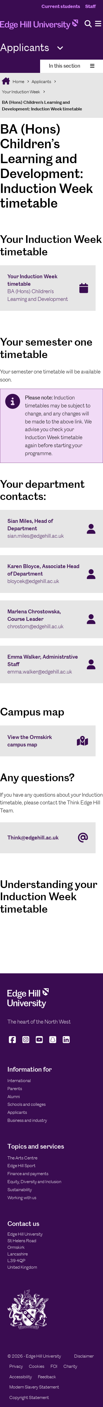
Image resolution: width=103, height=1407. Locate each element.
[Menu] (98, 24)
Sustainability (19, 1189)
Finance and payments (27, 1173)
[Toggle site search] (88, 24)
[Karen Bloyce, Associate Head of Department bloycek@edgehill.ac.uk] (51, 574)
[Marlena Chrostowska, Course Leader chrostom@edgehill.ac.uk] (51, 619)
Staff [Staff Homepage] (90, 6)
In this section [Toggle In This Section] (71, 66)
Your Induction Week (21, 91)
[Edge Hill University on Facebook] (13, 1043)
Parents (14, 1088)
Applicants (41, 81)
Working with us (21, 1197)
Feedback (47, 1376)
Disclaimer (84, 1356)
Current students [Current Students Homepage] (60, 6)
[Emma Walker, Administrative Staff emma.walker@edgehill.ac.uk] (51, 664)
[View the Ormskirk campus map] (48, 740)
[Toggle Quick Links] (60, 48)
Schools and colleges (26, 1104)
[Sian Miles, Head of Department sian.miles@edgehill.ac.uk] (51, 529)
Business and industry (27, 1120)
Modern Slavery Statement (34, 1387)
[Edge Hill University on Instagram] (26, 1043)
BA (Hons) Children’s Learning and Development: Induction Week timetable (42, 106)
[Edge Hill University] (28, 1006)
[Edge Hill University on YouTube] (39, 1043)
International (19, 1080)
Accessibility (20, 1376)
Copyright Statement (29, 1397)
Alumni (13, 1096)
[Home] (39, 26)
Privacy (16, 1366)
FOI (54, 1366)
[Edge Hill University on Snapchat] (53, 1043)
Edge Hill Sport (21, 1165)
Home (18, 81)
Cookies (36, 1366)
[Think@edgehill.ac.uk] (48, 837)
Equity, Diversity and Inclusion (34, 1181)
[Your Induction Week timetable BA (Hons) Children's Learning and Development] (48, 288)
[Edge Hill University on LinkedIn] (66, 1043)
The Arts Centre (22, 1157)
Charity (70, 1366)
